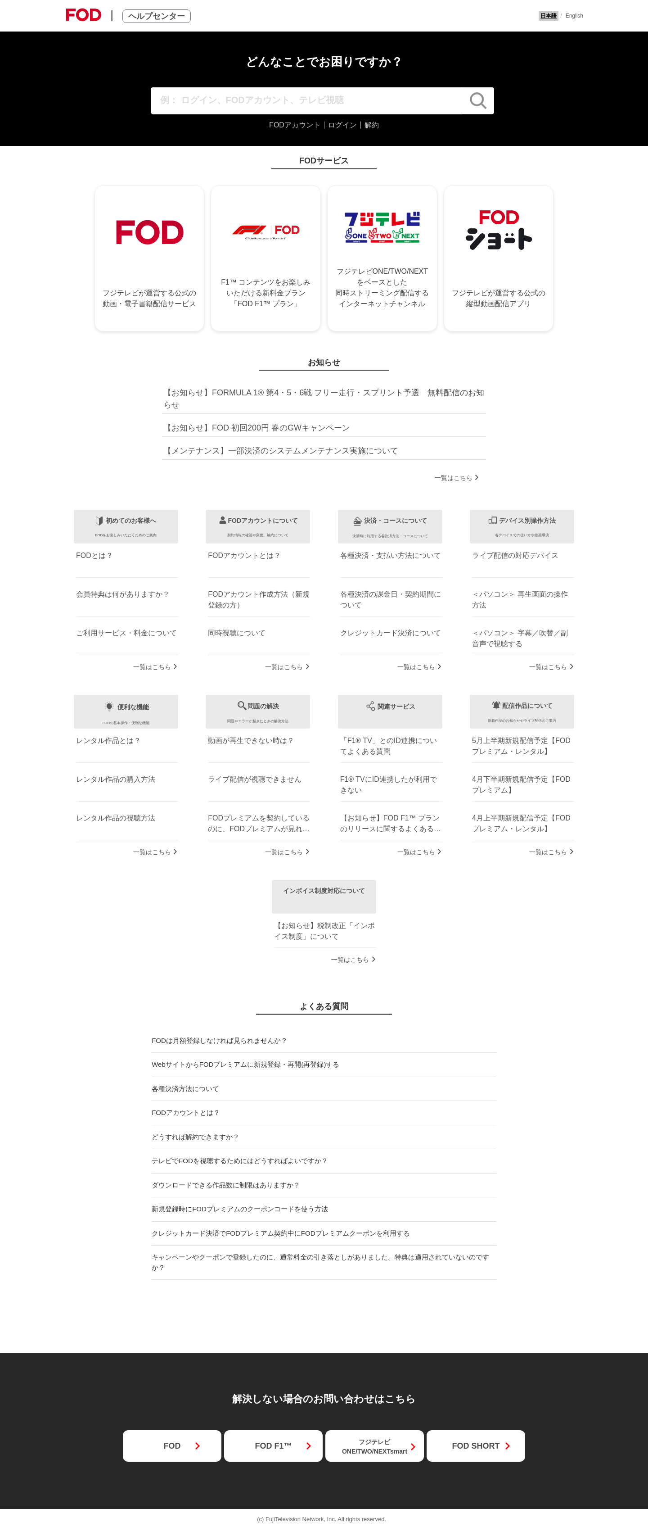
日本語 (548, 16)
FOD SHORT (476, 1445)
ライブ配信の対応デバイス (515, 555)
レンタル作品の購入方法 (115, 779)
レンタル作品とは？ (108, 740)
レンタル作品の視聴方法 (115, 818)
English (574, 16)
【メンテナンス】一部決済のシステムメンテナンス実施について (280, 450)
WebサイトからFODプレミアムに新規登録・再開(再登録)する (245, 1064)
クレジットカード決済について (390, 633)
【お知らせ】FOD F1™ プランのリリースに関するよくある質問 (390, 824)
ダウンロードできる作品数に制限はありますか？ (226, 1185)
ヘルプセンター (156, 16)
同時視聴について (237, 633)
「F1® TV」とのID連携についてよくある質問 (388, 746)
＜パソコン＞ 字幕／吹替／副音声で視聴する (519, 638)
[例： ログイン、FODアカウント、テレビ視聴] (307, 100)
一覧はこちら (453, 477)
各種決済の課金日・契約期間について (390, 599)
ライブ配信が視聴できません (255, 779)
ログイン (342, 125)
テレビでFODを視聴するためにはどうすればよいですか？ (240, 1161)
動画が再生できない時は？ (251, 740)
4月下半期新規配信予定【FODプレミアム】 (521, 784)
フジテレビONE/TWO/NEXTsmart (374, 1446)
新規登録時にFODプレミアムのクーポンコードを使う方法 (240, 1209)
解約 (371, 125)
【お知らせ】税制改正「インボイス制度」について (324, 931)
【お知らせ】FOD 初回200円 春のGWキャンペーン (256, 427)
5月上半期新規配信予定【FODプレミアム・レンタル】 (521, 746)
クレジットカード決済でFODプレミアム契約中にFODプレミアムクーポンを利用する (281, 1233)
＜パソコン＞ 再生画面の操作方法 (519, 599)
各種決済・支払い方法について (390, 555)
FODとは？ (94, 555)
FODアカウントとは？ (244, 555)
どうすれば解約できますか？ (195, 1137)
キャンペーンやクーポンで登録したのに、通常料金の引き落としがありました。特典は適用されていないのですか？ (320, 1262)
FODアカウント (294, 125)
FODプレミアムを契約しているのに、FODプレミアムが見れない (259, 824)
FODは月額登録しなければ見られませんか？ (220, 1040)
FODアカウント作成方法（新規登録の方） (259, 599)
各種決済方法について (185, 1088)
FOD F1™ (273, 1445)
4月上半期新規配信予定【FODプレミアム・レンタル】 (521, 823)
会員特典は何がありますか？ (123, 594)
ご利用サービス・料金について (126, 633)
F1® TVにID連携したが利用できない (388, 784)
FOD (171, 1445)
